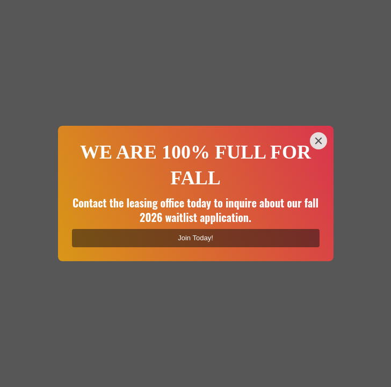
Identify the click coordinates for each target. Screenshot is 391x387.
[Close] (318, 140)
